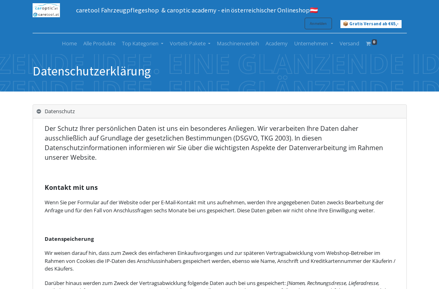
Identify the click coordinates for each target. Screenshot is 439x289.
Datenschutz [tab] (60, 111)
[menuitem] (69, 44)
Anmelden (318, 23)
